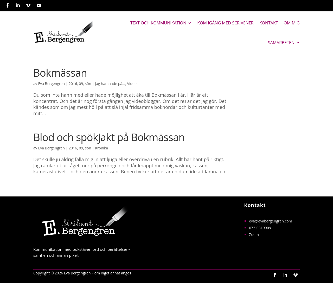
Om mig (292, 23)
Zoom (254, 234)
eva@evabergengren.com (270, 221)
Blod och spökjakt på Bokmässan (109, 137)
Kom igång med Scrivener (225, 23)
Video (132, 83)
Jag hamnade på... (110, 83)
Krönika (101, 148)
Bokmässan (60, 72)
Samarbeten (281, 42)
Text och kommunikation (158, 23)
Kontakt (268, 23)
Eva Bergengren (51, 83)
